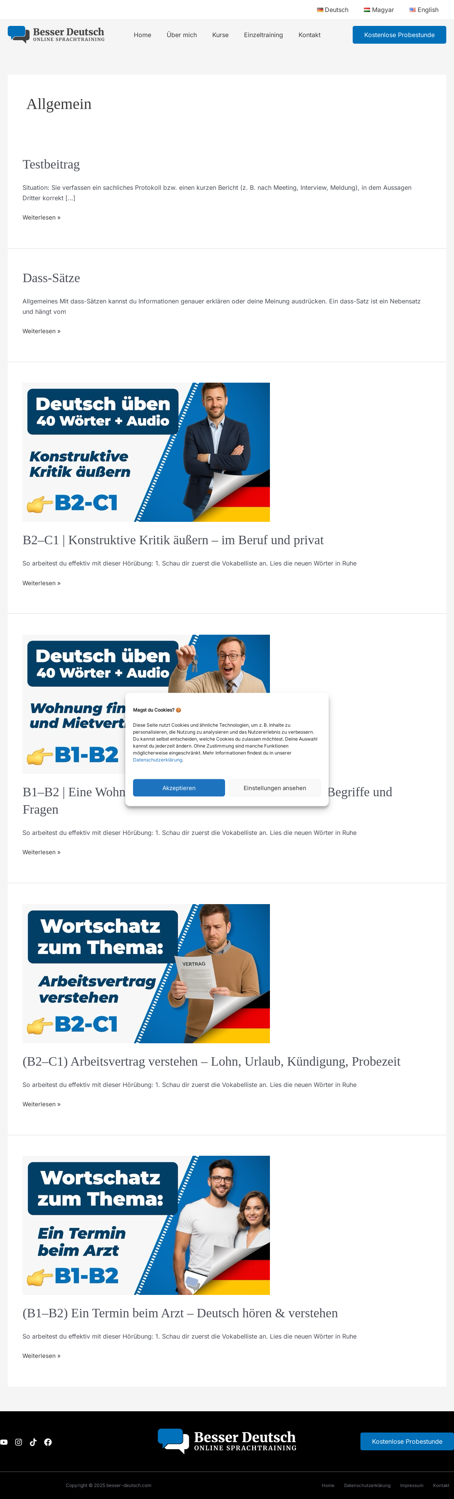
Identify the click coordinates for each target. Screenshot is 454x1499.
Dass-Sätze (52, 277)
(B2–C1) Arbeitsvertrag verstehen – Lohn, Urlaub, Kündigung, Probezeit (220, 1061)
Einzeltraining (260, 35)
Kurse (220, 35)
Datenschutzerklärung (157, 760)
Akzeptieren (179, 787)
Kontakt (303, 35)
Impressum (407, 1485)
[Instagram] (23, 1442)
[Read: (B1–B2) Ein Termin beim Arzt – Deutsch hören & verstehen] (146, 1224)
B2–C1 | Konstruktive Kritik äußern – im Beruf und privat (180, 539)
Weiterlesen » (41, 216)
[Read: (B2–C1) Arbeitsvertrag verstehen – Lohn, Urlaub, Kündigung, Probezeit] (146, 973)
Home (148, 35)
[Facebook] (62, 1442)
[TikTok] (42, 1442)
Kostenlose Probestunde (407, 1441)
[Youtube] (4, 1442)
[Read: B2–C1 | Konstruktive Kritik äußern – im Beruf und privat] (146, 452)
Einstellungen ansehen (275, 787)
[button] (399, 35)
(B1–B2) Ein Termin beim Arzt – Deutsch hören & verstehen (187, 1312)
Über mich (185, 35)
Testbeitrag (52, 164)
